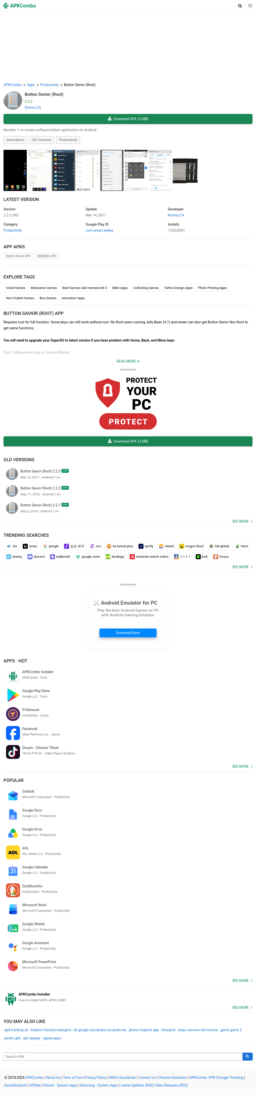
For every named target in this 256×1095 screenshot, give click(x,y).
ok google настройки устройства (100, 1030)
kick (202, 556)
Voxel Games (15, 288)
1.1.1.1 (182, 556)
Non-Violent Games (20, 298)
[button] (240, 5)
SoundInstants (15, 1085)
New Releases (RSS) (172, 1085)
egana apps (52, 1038)
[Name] (123, 1057)
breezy (14, 556)
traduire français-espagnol (50, 1030)
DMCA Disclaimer (122, 1078)
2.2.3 (11, 215)
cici (95, 546)
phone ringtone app (144, 1030)
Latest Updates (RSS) (137, 1085)
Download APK (128, 119)
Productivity (68, 140)
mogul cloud (191, 546)
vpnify (146, 546)
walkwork (60, 556)
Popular (14, 780)
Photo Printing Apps (212, 288)
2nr (11, 546)
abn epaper (31, 1038)
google (50, 546)
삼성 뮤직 (74, 546)
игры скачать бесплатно (198, 1030)
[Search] (247, 1057)
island (166, 546)
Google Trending (230, 1078)
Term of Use (72, 1078)
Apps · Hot (16, 660)
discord (36, 556)
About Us (53, 1078)
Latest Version (21, 199)
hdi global (219, 546)
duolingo (115, 556)
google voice (88, 556)
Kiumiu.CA (33, 107)
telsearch (168, 1030)
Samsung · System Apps (99, 1085)
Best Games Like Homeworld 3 (84, 288)
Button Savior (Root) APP (34, 313)
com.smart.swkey (99, 230)
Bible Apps (120, 288)
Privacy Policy (95, 1078)
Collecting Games (146, 288)
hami (241, 546)
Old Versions (41, 140)
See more (240, 521)
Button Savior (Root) (44, 94)
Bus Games (48, 298)
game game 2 (231, 1030)
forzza (220, 556)
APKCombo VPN (202, 1078)
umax (30, 546)
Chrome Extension (172, 1078)
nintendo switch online (149, 556)
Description (15, 140)
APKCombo (13, 85)
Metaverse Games (44, 288)
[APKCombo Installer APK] (128, 997)
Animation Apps (73, 298)
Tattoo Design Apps (178, 288)
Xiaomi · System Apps (61, 1085)
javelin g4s (12, 1038)
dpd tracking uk (16, 1030)
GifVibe (35, 1085)
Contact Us (147, 1078)
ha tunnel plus (119, 546)
